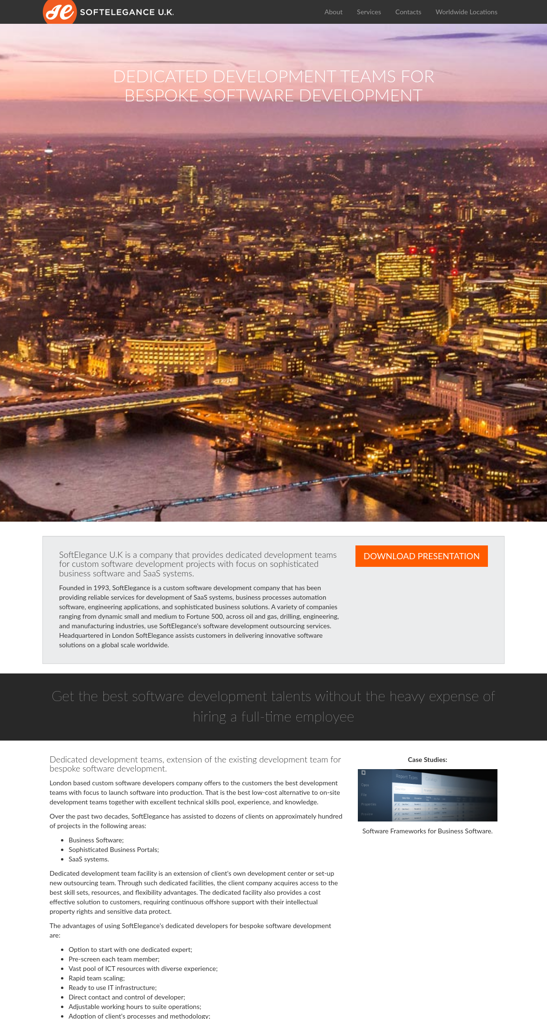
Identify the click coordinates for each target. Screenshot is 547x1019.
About (333, 12)
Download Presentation (422, 556)
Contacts (408, 12)
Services (369, 12)
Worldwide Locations (466, 12)
